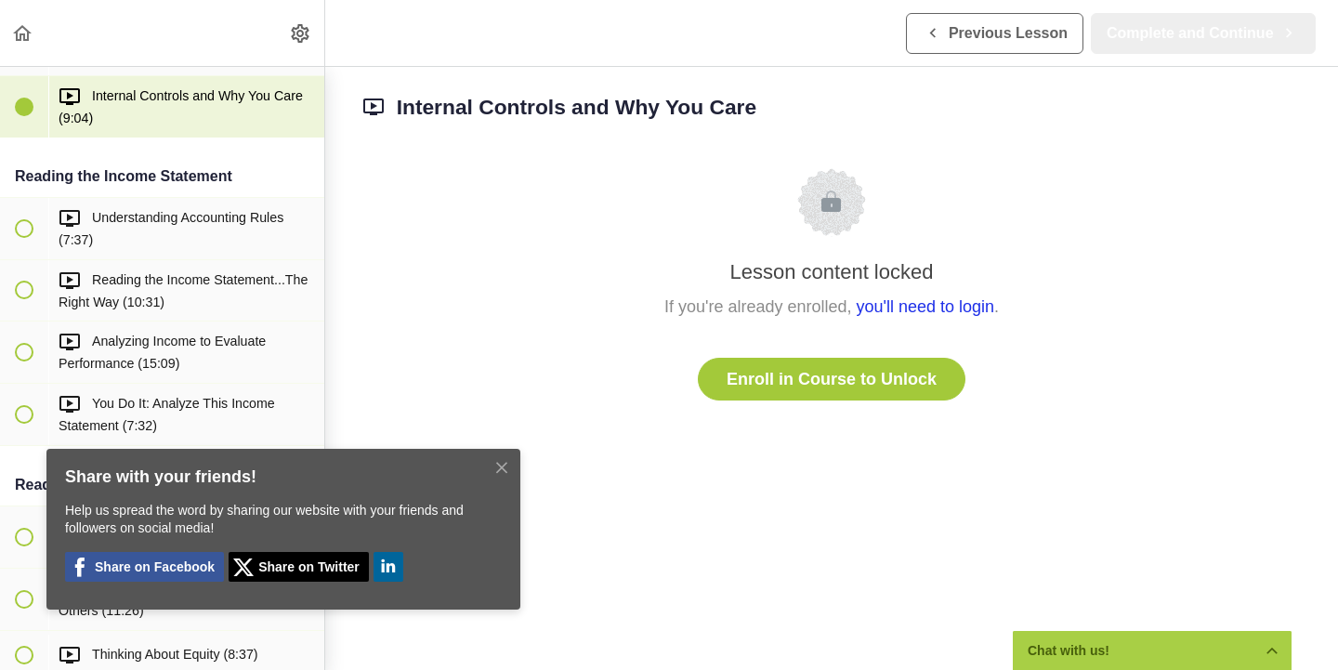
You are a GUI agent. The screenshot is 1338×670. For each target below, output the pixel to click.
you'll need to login (926, 306)
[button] (23, 33)
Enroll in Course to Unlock (832, 379)
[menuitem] (301, 33)
